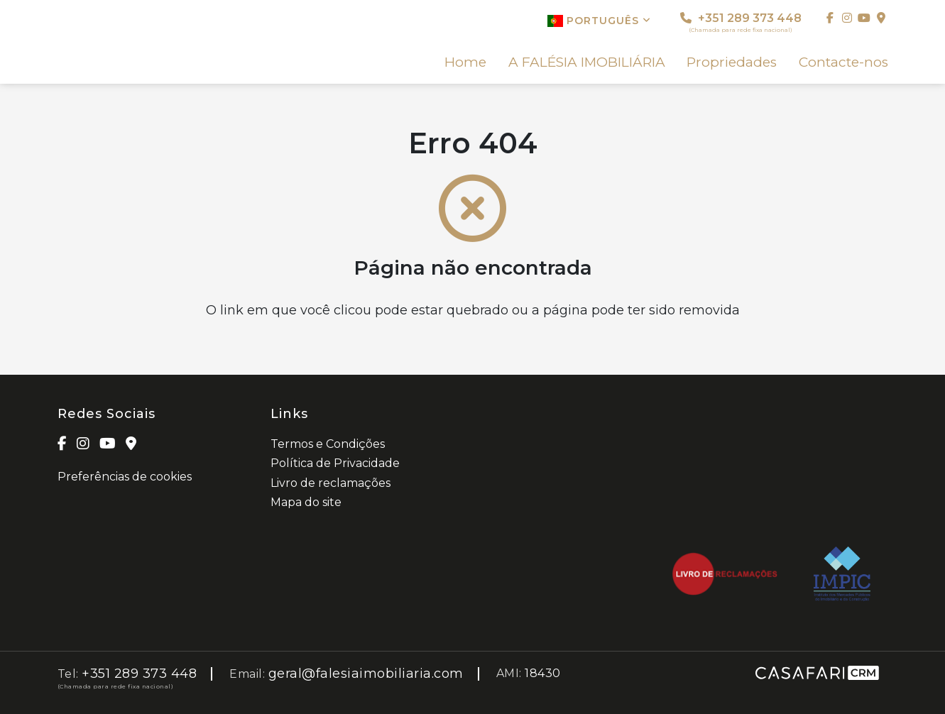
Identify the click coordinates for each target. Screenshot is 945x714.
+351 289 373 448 (741, 22)
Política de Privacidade (335, 463)
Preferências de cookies (125, 476)
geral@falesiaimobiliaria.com (366, 673)
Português (599, 20)
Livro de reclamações (330, 483)
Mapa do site (306, 502)
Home (465, 62)
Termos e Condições (328, 444)
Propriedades (732, 62)
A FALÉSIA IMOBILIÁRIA (586, 62)
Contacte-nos (843, 62)
